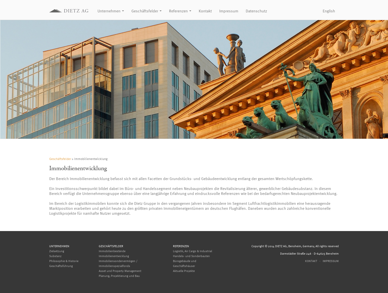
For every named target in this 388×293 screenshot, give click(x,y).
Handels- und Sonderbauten (191, 256)
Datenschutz (256, 11)
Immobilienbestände (112, 251)
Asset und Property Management (120, 270)
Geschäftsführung (61, 266)
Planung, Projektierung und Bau (119, 275)
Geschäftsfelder (146, 11)
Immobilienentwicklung (114, 256)
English (329, 11)
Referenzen (180, 11)
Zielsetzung (56, 251)
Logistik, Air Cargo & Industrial (192, 251)
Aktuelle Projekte (184, 270)
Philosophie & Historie (63, 261)
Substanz (55, 256)
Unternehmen (110, 11)
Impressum (228, 11)
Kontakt (205, 11)
